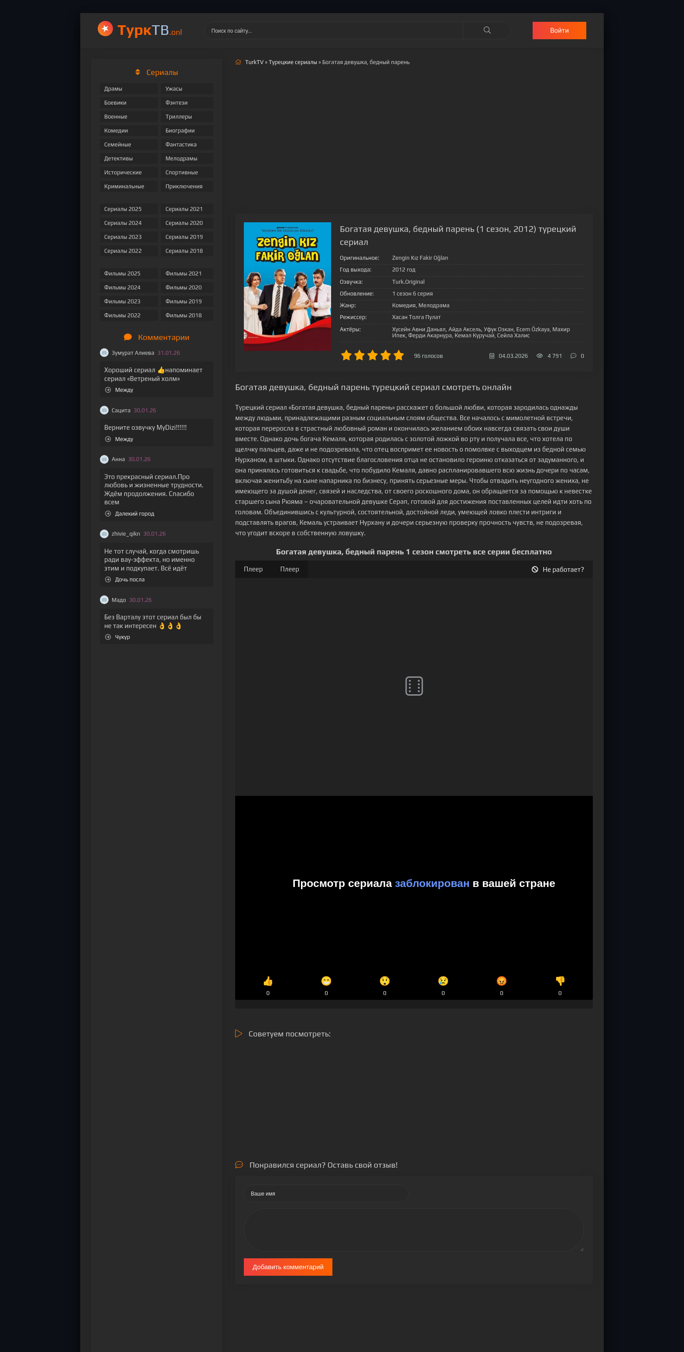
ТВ (149, 29)
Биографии (180, 130)
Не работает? (558, 569)
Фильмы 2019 (183, 301)
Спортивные (181, 172)
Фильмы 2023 (122, 301)
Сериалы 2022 (123, 251)
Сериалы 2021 (184, 209)
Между (119, 390)
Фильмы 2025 (122, 273)
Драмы (113, 88)
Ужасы (173, 88)
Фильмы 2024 (122, 287)
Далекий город (129, 513)
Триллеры (178, 116)
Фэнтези (176, 102)
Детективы (118, 158)
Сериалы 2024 (123, 223)
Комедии (116, 130)
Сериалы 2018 (184, 251)
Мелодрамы (181, 158)
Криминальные (124, 186)
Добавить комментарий (288, 1266)
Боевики (115, 102)
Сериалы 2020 (184, 223)
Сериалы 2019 (184, 237)
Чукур (117, 637)
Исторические (123, 172)
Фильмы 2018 (183, 315)
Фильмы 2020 (183, 287)
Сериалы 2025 (123, 209)
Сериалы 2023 (123, 237)
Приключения (183, 186)
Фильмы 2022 (122, 315)
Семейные (117, 144)
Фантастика (181, 144)
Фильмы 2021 (183, 273)
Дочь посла (125, 579)
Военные (115, 116)
